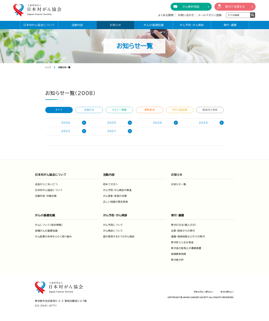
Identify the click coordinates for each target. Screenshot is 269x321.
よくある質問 (166, 15)
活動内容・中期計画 (45, 196)
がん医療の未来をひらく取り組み (53, 236)
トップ (48, 67)
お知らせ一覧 (178, 184)
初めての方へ (110, 184)
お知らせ (115, 25)
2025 (111, 122)
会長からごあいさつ (46, 184)
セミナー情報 (119, 110)
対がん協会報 (179, 110)
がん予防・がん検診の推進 (117, 190)
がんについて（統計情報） (49, 225)
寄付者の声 (177, 260)
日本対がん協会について (39, 25)
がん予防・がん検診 (192, 25)
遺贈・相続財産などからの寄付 (188, 236)
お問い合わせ (186, 15)
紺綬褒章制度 (178, 254)
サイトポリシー (227, 292)
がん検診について (113, 231)
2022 (65, 131)
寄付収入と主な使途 (182, 242)
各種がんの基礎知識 (46, 231)
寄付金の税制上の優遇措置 (186, 248)
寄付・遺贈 (230, 25)
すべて (59, 110)
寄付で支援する (235, 6)
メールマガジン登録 (210, 15)
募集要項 (150, 110)
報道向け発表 (209, 110)
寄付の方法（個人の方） (183, 225)
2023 (203, 122)
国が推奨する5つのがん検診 (119, 236)
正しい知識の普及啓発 (115, 202)
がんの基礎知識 (154, 25)
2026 (65, 122)
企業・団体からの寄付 (183, 231)
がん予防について (113, 225)
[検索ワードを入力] (238, 15)
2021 (111, 131)
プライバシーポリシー (203, 292)
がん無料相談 (191, 6)
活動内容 (77, 25)
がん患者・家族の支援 (115, 196)
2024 (157, 122)
